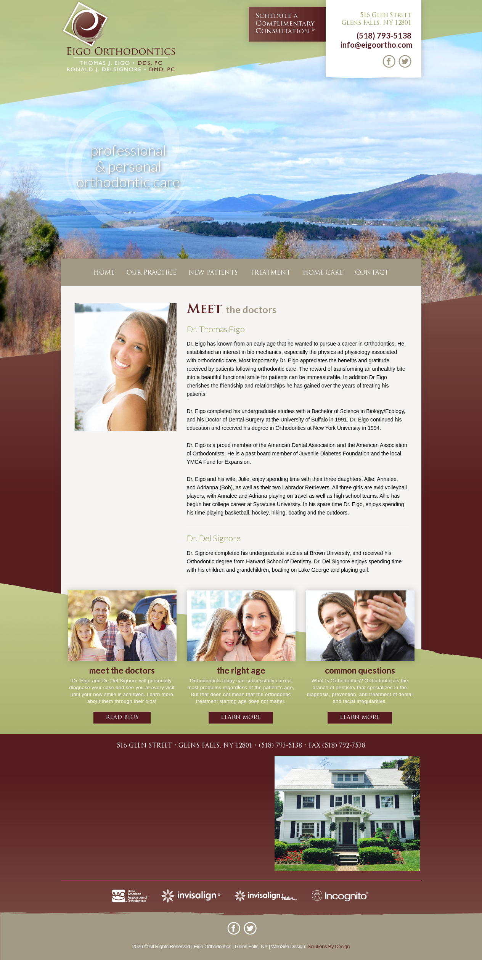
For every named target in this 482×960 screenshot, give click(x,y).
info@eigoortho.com (377, 44)
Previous (7, 181)
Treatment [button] (270, 273)
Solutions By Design (329, 946)
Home (103, 273)
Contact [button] (372, 273)
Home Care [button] (323, 273)
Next (475, 181)
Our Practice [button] (151, 273)
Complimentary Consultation (285, 24)
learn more (241, 717)
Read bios (122, 717)
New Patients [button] (213, 273)
